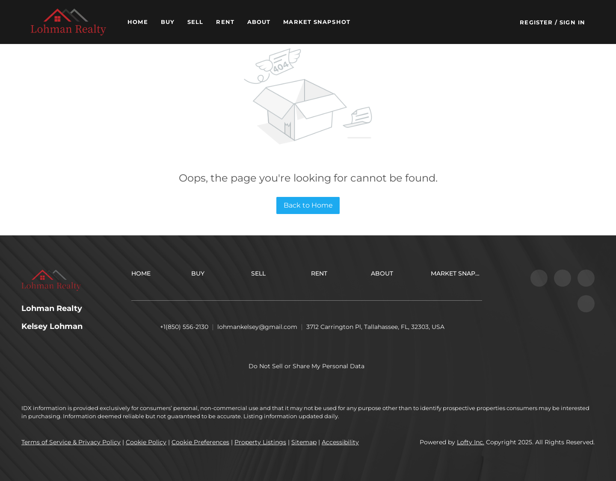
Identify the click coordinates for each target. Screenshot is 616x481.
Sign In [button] (572, 22)
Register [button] (536, 22)
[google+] (586, 303)
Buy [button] (168, 21)
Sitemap (304, 442)
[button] (68, 22)
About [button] (259, 21)
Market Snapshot (316, 21)
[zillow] (562, 278)
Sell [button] (195, 21)
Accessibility (340, 442)
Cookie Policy (146, 442)
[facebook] (539, 278)
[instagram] (586, 278)
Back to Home (308, 205)
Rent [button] (225, 21)
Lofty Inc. (470, 442)
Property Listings (260, 442)
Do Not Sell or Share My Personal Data (306, 366)
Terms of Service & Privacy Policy (71, 442)
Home (137, 21)
